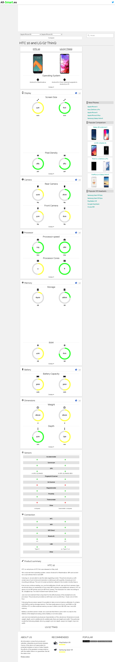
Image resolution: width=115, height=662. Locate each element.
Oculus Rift (91, 207)
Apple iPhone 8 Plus (94, 115)
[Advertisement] (66, 18)
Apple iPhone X (92, 107)
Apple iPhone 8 (92, 112)
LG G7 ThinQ (66, 49)
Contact (4, 17)
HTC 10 (36, 49)
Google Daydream (93, 204)
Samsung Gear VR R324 (95, 198)
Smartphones (6, 10)
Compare (51, 38)
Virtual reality (6, 13)
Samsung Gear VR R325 (95, 195)
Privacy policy (25, 657)
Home (3, 6)
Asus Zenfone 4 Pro (94, 109)
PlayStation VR (92, 201)
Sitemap (4, 20)
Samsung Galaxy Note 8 (95, 118)
